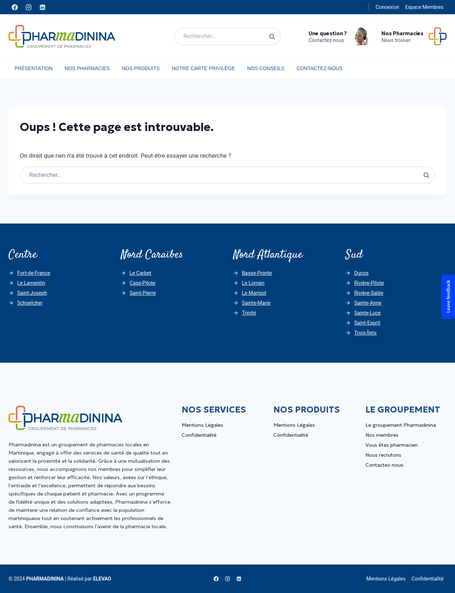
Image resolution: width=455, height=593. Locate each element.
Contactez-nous (319, 68)
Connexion (387, 7)
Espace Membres (424, 7)
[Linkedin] (42, 7)
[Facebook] (15, 7)
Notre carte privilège (203, 68)
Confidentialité (199, 435)
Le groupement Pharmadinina (400, 425)
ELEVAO (102, 579)
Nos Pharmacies (87, 68)
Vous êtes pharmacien (391, 445)
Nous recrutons (383, 455)
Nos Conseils (265, 68)
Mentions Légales (202, 425)
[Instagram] (28, 7)
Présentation (34, 68)
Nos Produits (141, 68)
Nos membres (381, 435)
